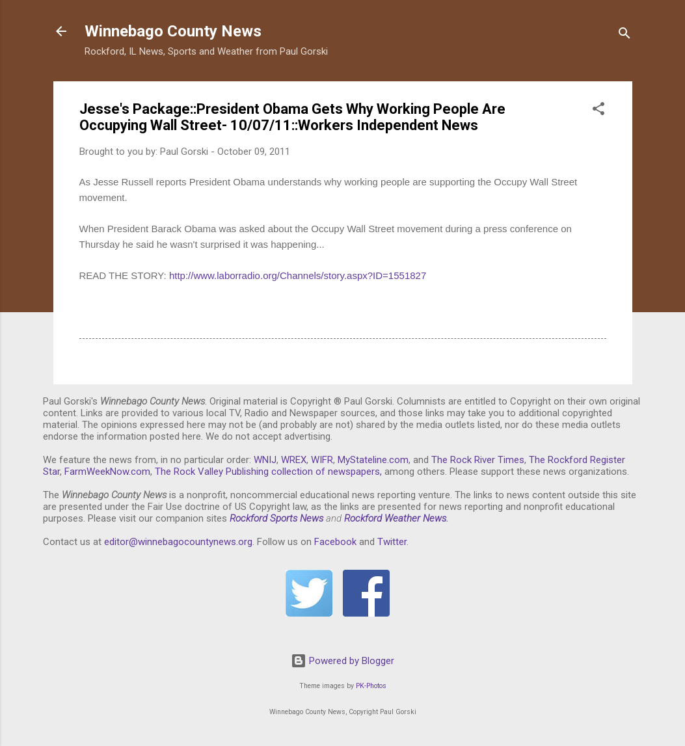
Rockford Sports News (276, 518)
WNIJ (265, 460)
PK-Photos (371, 686)
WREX (293, 460)
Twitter (392, 542)
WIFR (322, 460)
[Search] (624, 35)
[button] (598, 111)
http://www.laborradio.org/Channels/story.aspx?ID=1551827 (297, 275)
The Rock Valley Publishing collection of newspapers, (268, 471)
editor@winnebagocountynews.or (175, 542)
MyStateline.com (373, 460)
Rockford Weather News (395, 518)
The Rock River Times (477, 460)
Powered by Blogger (342, 661)
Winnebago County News (173, 31)
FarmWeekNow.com (107, 471)
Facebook (335, 542)
